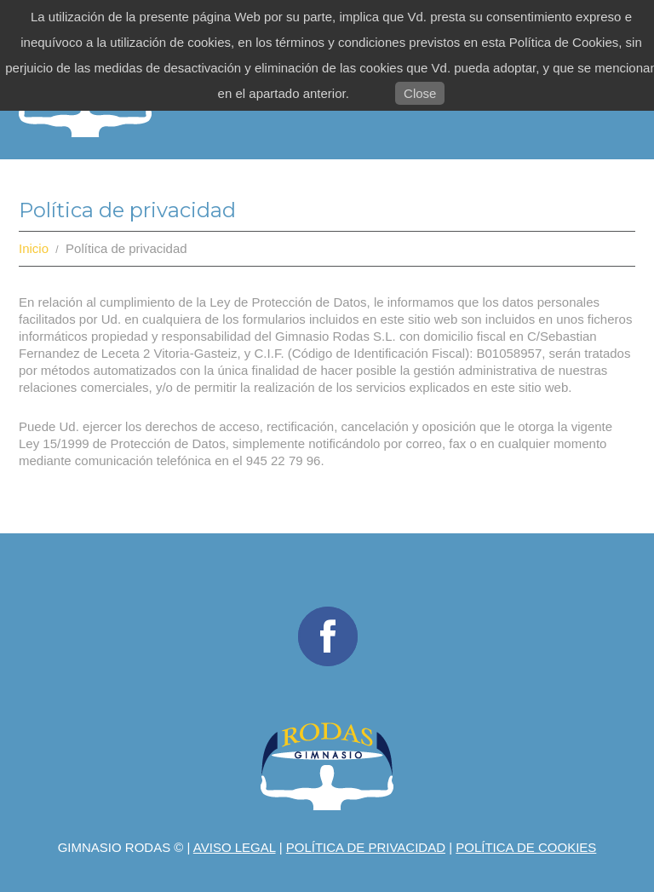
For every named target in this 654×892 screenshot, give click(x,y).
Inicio (34, 248)
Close (420, 93)
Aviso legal (234, 847)
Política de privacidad (365, 847)
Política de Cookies (526, 847)
